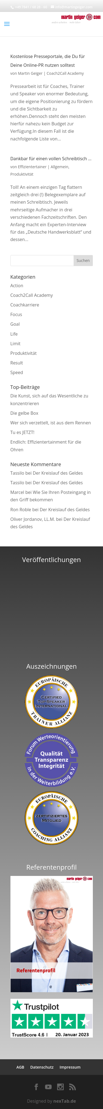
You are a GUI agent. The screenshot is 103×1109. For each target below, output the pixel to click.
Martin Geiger (30, 73)
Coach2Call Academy (65, 73)
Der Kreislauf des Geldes (58, 473)
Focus (16, 314)
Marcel (17, 492)
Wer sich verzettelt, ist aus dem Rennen (50, 423)
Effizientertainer (32, 166)
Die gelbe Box (24, 413)
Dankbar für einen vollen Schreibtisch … (50, 159)
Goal (15, 324)
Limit (15, 344)
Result (16, 363)
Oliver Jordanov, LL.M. (32, 519)
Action (16, 286)
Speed (16, 372)
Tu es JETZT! (22, 432)
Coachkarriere (24, 305)
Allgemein (59, 166)
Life (14, 334)
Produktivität (22, 174)
